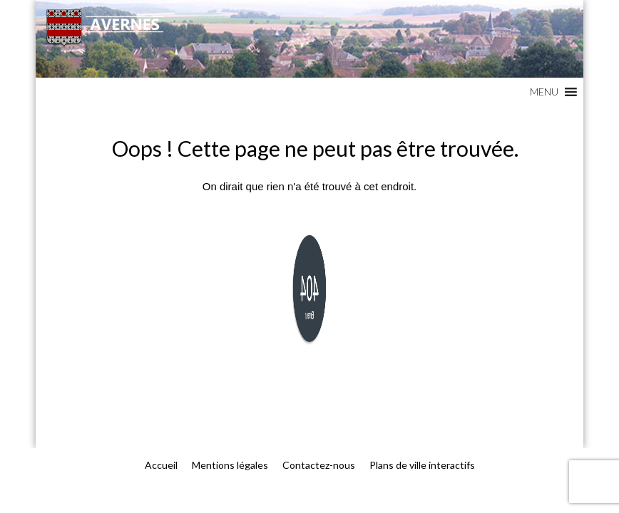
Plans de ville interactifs (422, 465)
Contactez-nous (318, 465)
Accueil (161, 465)
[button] (544, 92)
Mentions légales (230, 465)
